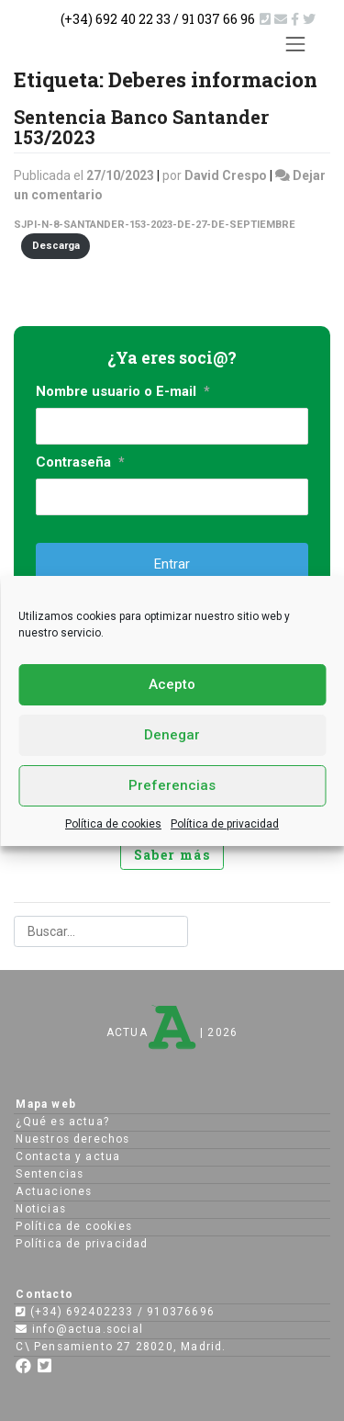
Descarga (56, 246)
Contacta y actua (68, 1156)
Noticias (41, 1208)
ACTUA (151, 1032)
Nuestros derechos (72, 1139)
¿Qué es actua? (62, 1121)
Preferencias (172, 785)
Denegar (172, 735)
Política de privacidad (225, 824)
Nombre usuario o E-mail (123, 391)
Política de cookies (113, 824)
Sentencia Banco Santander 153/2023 (141, 127)
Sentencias (49, 1173)
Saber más (172, 854)
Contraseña (80, 462)
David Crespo (225, 175)
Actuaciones (54, 1191)
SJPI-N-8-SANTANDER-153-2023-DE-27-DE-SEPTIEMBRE (154, 225)
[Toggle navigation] (295, 43)
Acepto (172, 684)
